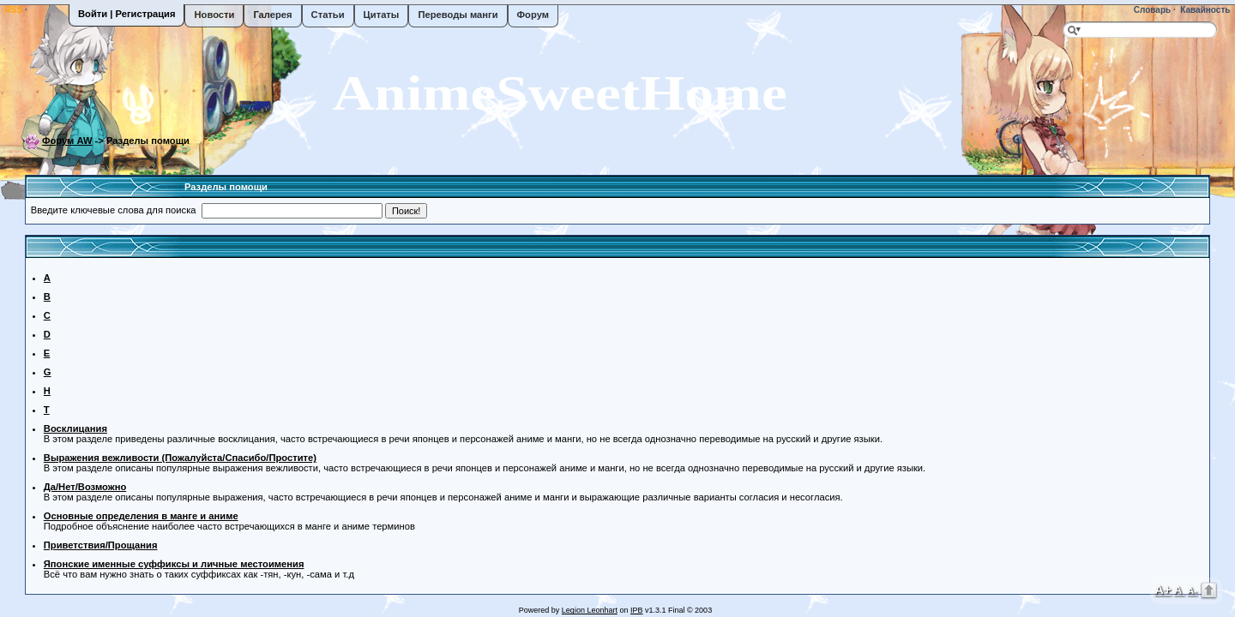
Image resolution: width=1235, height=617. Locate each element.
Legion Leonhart (590, 610)
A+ (1163, 589)
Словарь (1151, 10)
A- (1192, 590)
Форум (533, 14)
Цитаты (382, 14)
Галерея (272, 14)
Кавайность (1204, 10)
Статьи (328, 14)
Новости (214, 14)
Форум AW (67, 140)
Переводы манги (457, 14)
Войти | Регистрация (126, 14)
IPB (636, 610)
